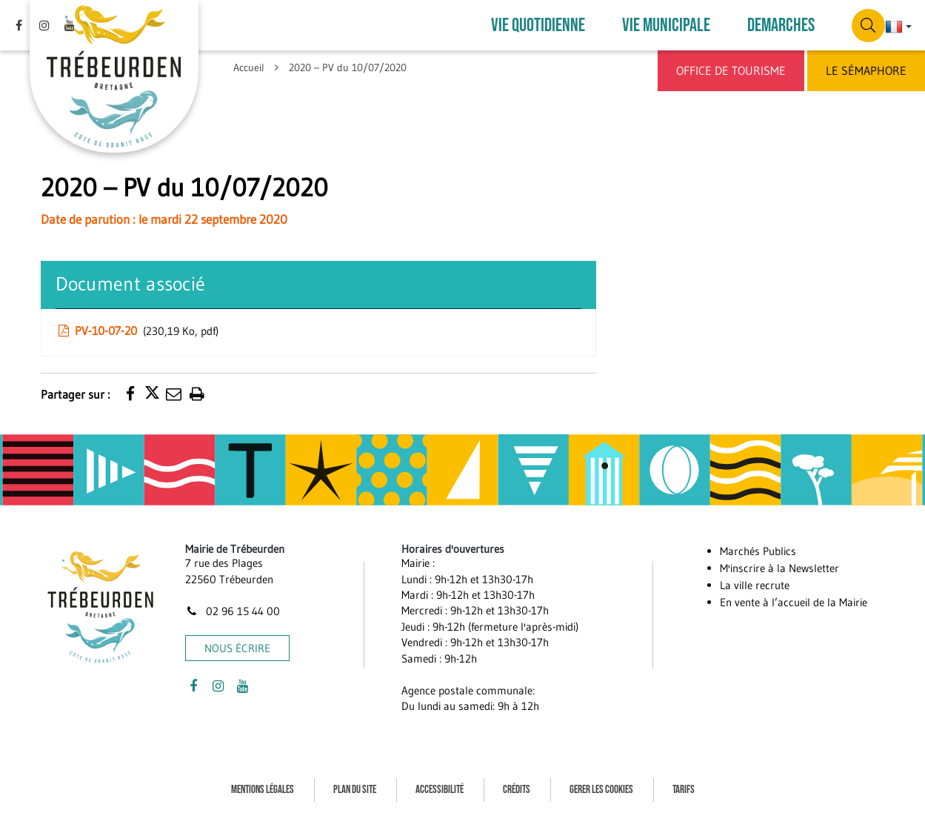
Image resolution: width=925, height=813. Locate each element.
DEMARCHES (781, 25)
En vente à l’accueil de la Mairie (793, 602)
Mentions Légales (262, 790)
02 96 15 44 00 (232, 611)
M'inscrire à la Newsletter (779, 568)
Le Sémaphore (866, 70)
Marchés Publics (758, 551)
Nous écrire (237, 648)
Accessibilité (439, 790)
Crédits (516, 790)
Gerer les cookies (601, 790)
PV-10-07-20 (137, 330)
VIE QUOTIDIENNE (538, 25)
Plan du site (354, 790)
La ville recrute (754, 585)
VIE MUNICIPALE (666, 25)
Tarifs (683, 790)
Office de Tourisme (731, 70)
